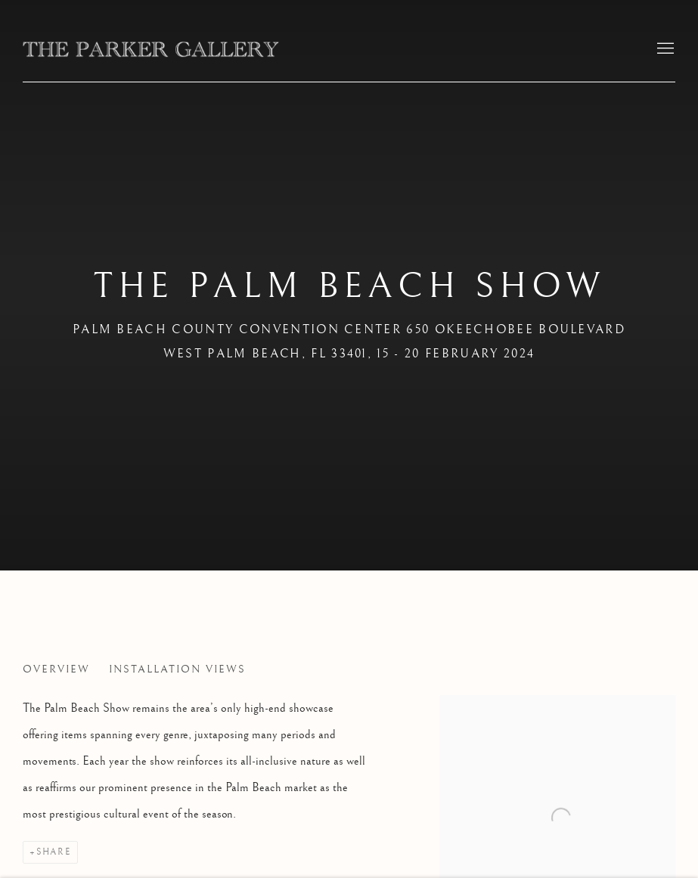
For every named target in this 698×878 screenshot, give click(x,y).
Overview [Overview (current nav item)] (56, 669)
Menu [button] (664, 49)
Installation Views (177, 669)
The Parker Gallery (151, 49)
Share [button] (53, 852)
